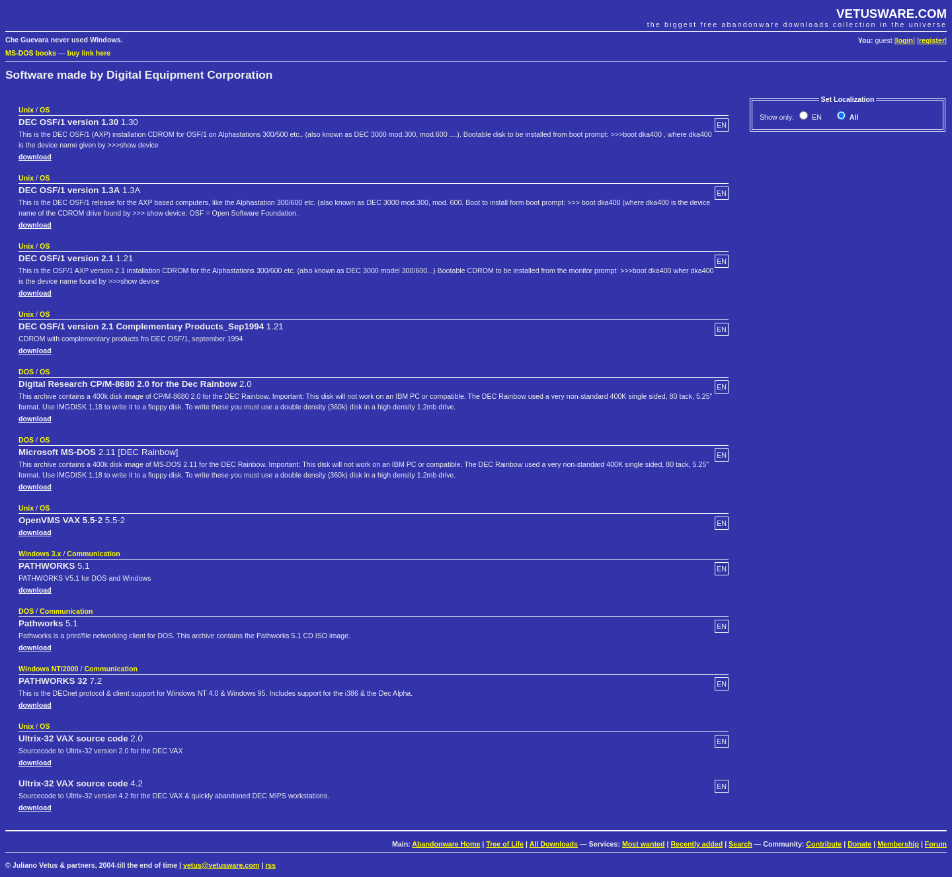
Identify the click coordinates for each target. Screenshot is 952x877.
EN (816, 117)
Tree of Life (505, 844)
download (35, 157)
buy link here (89, 53)
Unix (26, 110)
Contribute (824, 844)
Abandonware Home (446, 844)
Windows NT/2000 (49, 669)
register (932, 40)
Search (740, 844)
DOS (26, 372)
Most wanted (643, 844)
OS (45, 110)
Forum (936, 844)
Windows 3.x (40, 554)
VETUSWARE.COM (891, 14)
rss (270, 865)
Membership (898, 844)
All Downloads (554, 844)
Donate (859, 844)
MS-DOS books (30, 53)
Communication (93, 554)
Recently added (696, 844)
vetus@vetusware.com (221, 865)
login (904, 40)
